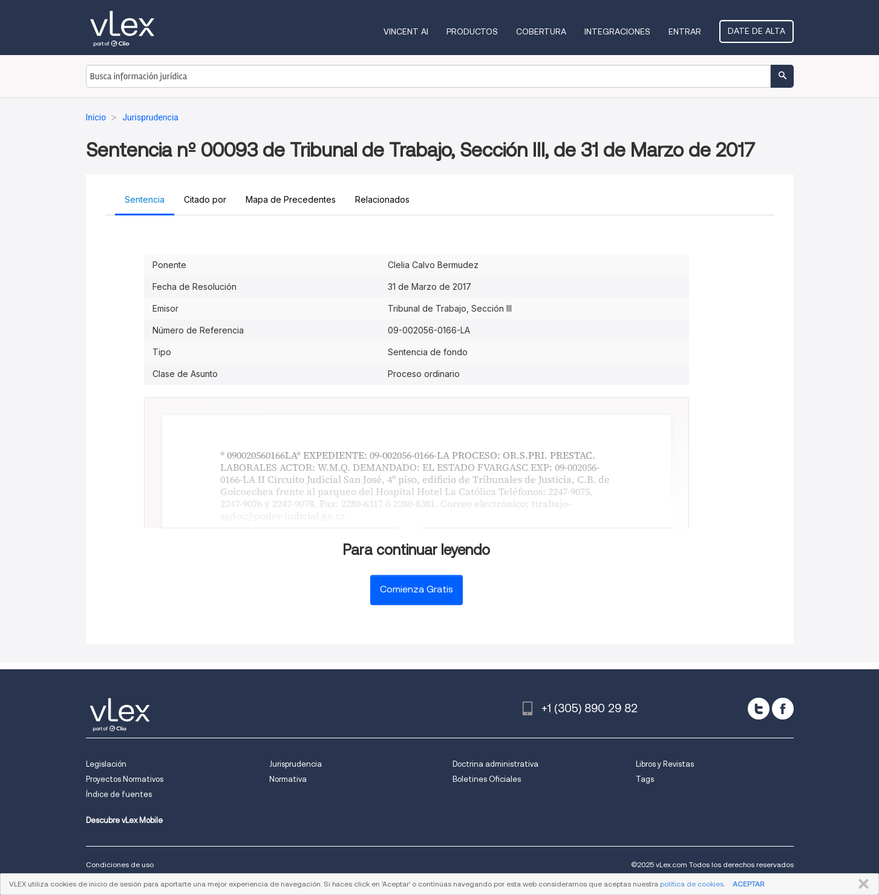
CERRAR (861, 884)
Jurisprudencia (295, 764)
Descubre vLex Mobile (124, 820)
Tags (645, 779)
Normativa (288, 779)
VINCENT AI (406, 31)
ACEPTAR (748, 884)
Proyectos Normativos (124, 779)
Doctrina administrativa (495, 764)
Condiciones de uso (120, 864)
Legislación (106, 764)
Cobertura (541, 31)
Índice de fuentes (119, 794)
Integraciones (617, 31)
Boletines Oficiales (487, 779)
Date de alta (756, 31)
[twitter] (759, 709)
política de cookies (692, 884)
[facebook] (783, 709)
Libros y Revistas (665, 764)
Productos (472, 31)
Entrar (684, 31)
